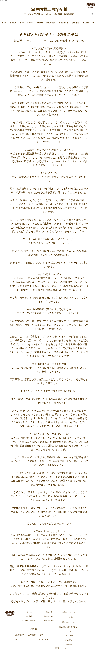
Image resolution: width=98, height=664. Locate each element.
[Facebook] (89, 14)
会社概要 (29, 616)
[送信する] (57, 648)
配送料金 (65, 622)
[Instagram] (92, 14)
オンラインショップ (29, 621)
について (72, 622)
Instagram (68, 649)
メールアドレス (44, 639)
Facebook (69, 644)
